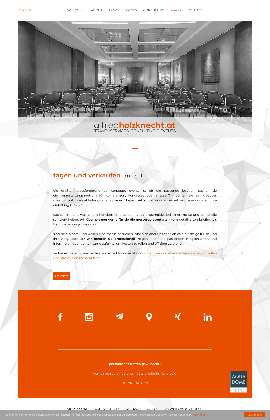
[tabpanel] (135, 79)
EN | (26, 10)
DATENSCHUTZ (106, 409)
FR (30, 10)
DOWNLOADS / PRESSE (184, 409)
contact (195, 10)
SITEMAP (133, 409)
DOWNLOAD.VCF (135, 383)
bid (80, 205)
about (96, 10)
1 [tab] (135, 149)
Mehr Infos (199, 414)
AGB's (152, 409)
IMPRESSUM (76, 409)
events (176, 10)
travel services (123, 10)
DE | (20, 10)
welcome (76, 10)
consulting (153, 10)
